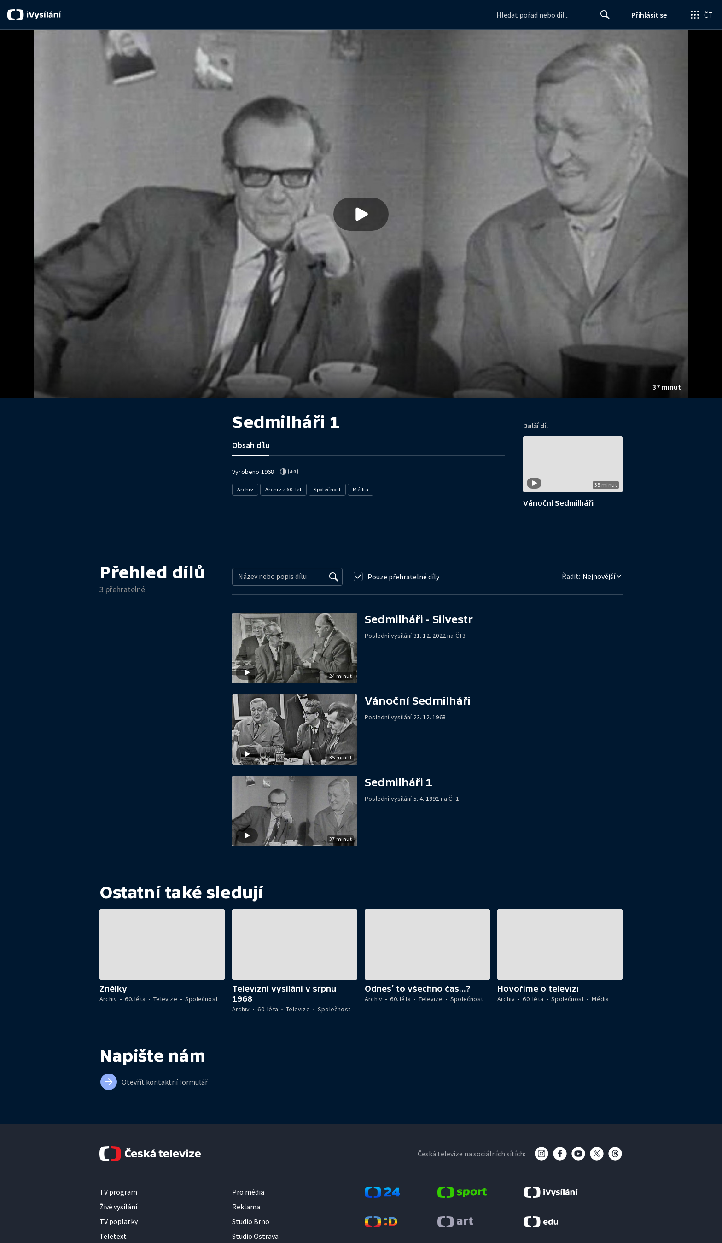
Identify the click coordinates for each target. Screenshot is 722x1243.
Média (361, 489)
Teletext (113, 1236)
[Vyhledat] (334, 577)
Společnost (327, 489)
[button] (361, 214)
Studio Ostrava (255, 1236)
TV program (118, 1191)
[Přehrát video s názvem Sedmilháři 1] (361, 214)
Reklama (246, 1206)
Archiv (245, 489)
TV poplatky (118, 1221)
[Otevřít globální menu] (701, 14)
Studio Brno (250, 1221)
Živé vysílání (118, 1206)
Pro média (248, 1191)
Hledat (602, 18)
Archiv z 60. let (283, 489)
